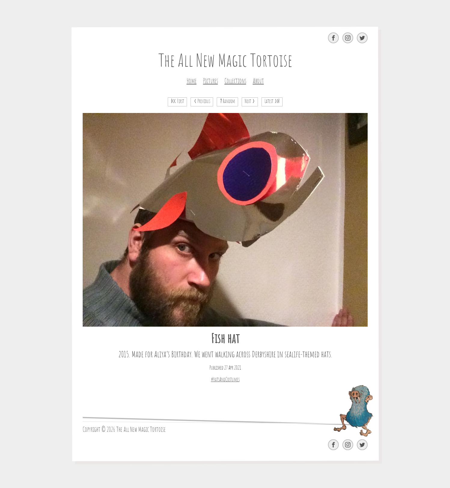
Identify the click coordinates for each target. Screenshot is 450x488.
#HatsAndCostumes (225, 380)
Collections (235, 81)
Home (191, 81)
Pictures (210, 81)
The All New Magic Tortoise (225, 62)
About (258, 81)
